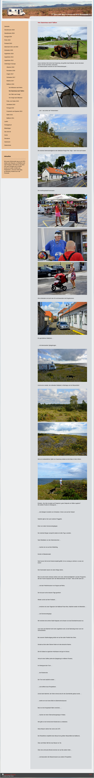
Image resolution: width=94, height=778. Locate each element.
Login (90, 774)
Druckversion (6, 774)
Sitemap (14, 774)
